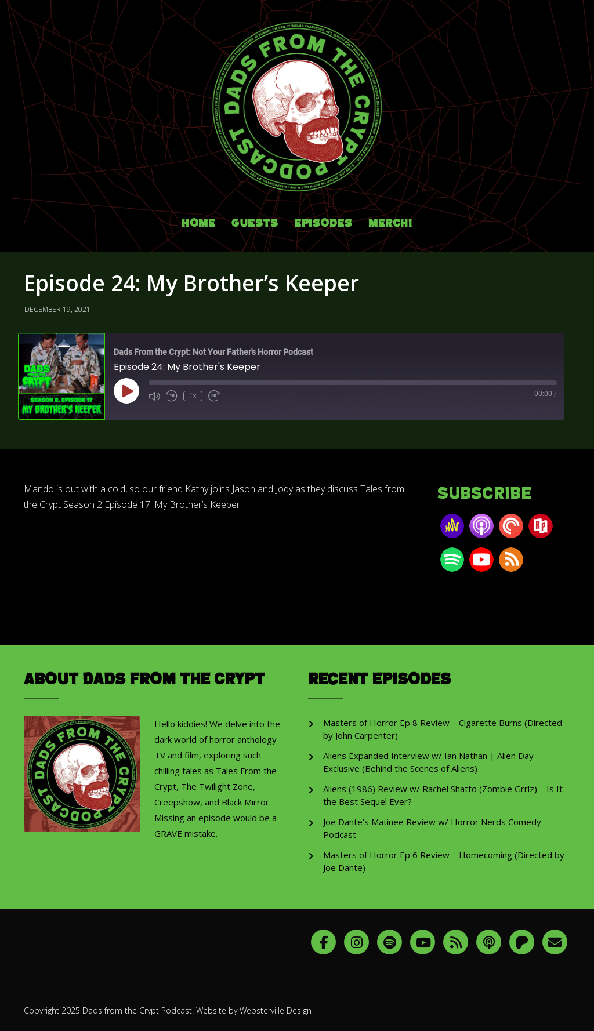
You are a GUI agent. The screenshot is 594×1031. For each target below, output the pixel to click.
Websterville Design (276, 1010)
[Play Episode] (126, 391)
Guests (254, 223)
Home (198, 223)
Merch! (390, 223)
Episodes (323, 223)
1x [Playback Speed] (193, 396)
